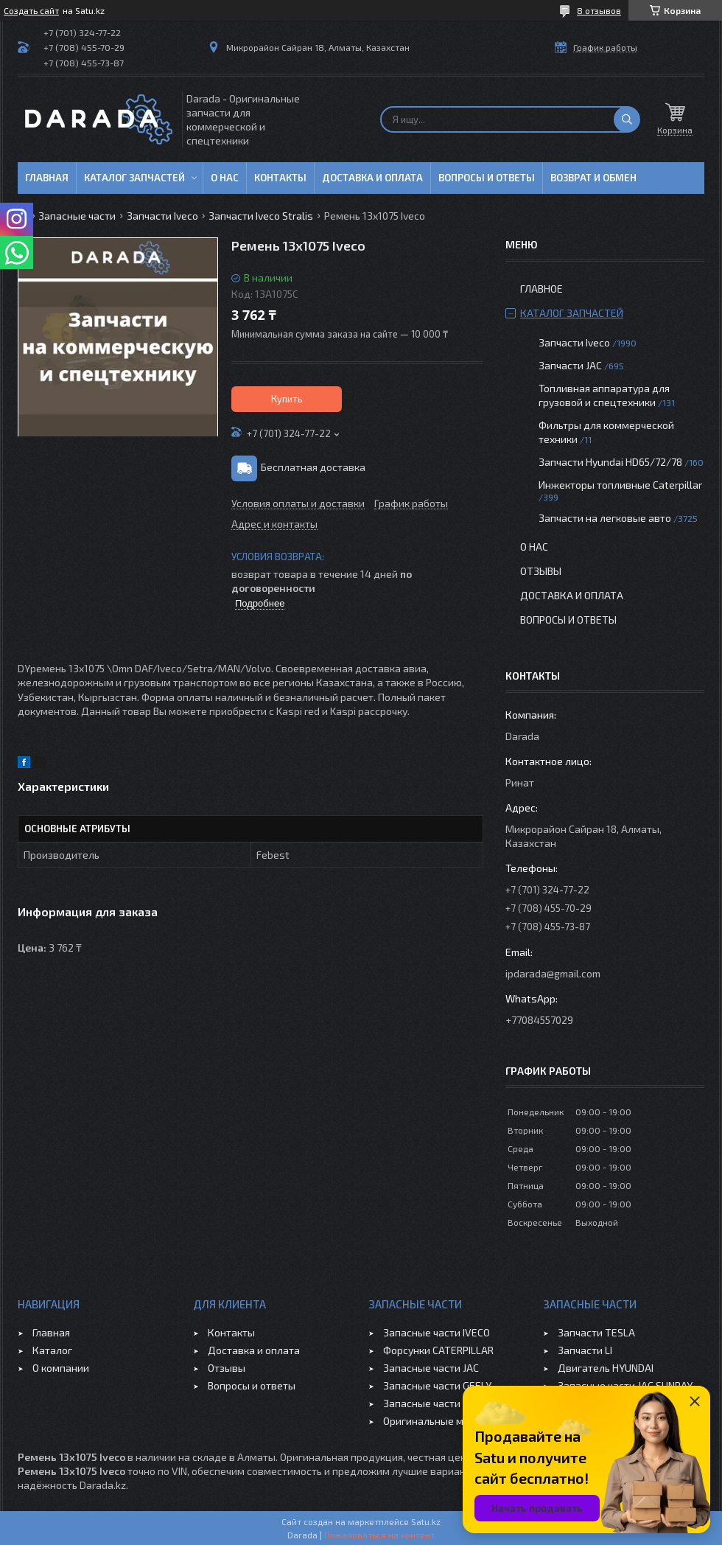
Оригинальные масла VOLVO (451, 1421)
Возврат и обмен (593, 178)
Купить (287, 399)
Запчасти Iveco (162, 215)
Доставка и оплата (372, 178)
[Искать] (627, 119)
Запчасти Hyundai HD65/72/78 (610, 462)
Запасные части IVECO (436, 1332)
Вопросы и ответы (486, 178)
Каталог (52, 1350)
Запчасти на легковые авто (605, 518)
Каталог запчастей (134, 178)
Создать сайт (31, 10)
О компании (60, 1367)
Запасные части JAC (431, 1367)
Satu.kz (426, 1521)
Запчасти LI (585, 1350)
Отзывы (540, 571)
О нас (225, 178)
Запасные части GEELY (437, 1385)
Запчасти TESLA (596, 1332)
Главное (541, 288)
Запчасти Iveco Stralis (260, 215)
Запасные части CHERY (438, 1403)
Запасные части (77, 215)
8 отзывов (599, 10)
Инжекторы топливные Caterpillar (620, 484)
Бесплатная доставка (313, 467)
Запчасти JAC (570, 365)
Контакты (280, 178)
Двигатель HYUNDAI (605, 1367)
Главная (47, 178)
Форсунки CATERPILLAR (438, 1350)
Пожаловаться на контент (379, 1535)
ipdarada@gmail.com (552, 973)
